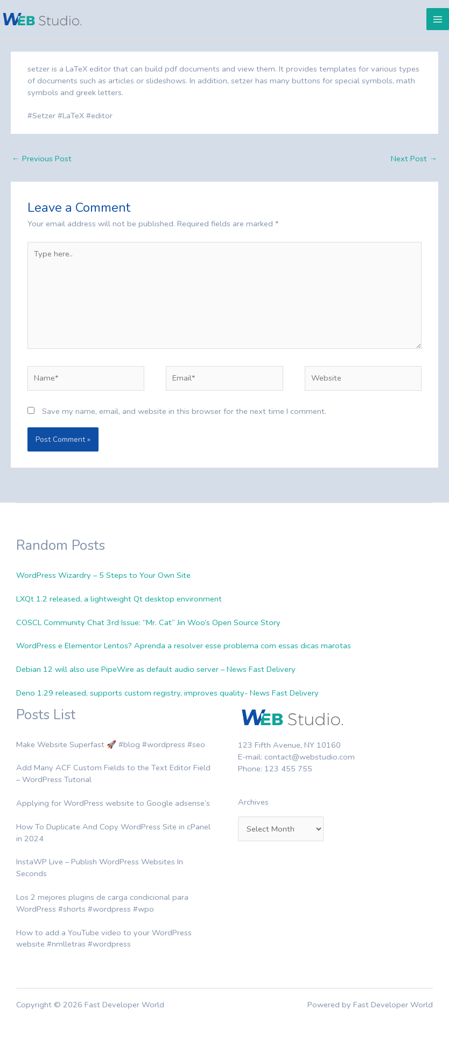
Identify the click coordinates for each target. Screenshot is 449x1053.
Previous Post (42, 158)
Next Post (414, 158)
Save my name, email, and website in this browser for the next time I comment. (184, 411)
